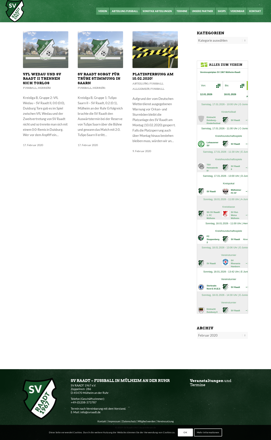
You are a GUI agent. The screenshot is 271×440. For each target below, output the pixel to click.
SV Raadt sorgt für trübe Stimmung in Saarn (99, 78)
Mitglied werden (146, 420)
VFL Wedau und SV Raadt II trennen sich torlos (42, 78)
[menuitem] (103, 11)
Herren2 (44, 87)
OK (185, 432)
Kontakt (101, 420)
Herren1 (99, 87)
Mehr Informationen (208, 432)
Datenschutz (129, 420)
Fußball (30, 87)
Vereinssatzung (165, 420)
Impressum (114, 420)
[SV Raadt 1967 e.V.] (14, 11)
